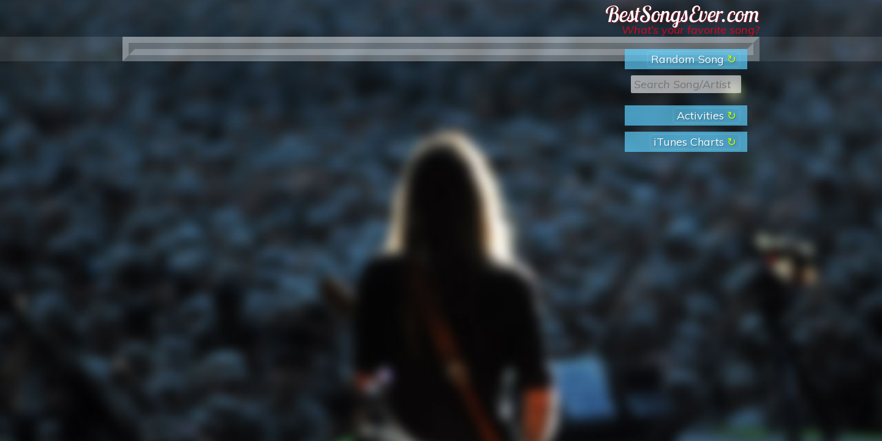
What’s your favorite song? (691, 30)
